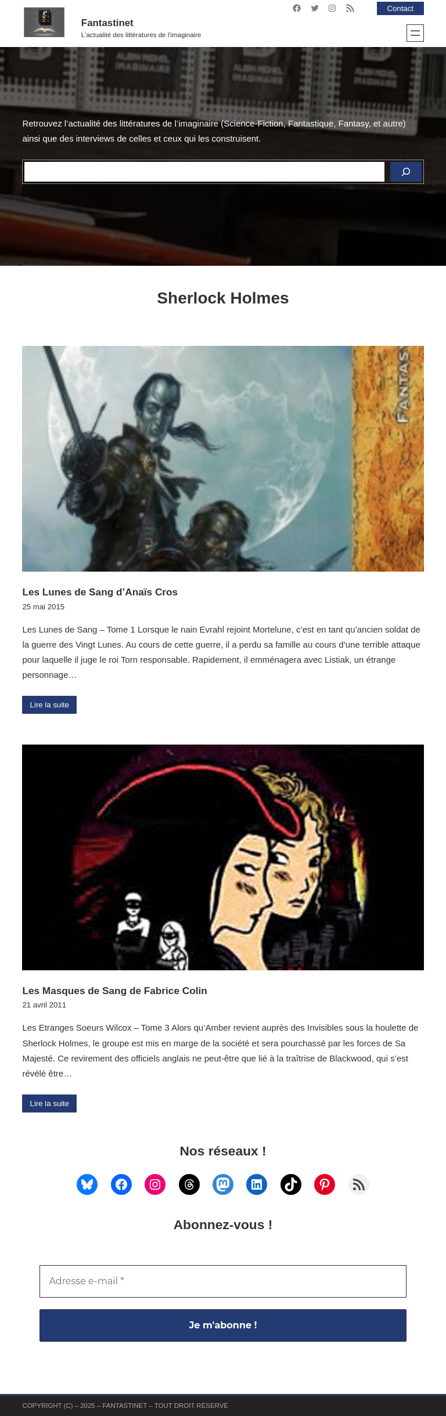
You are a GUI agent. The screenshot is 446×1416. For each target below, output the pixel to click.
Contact (400, 8)
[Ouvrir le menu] (415, 33)
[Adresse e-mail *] (222, 1281)
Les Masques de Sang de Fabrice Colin (114, 990)
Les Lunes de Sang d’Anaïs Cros (100, 592)
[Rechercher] (406, 172)
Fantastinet (107, 22)
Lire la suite (50, 704)
